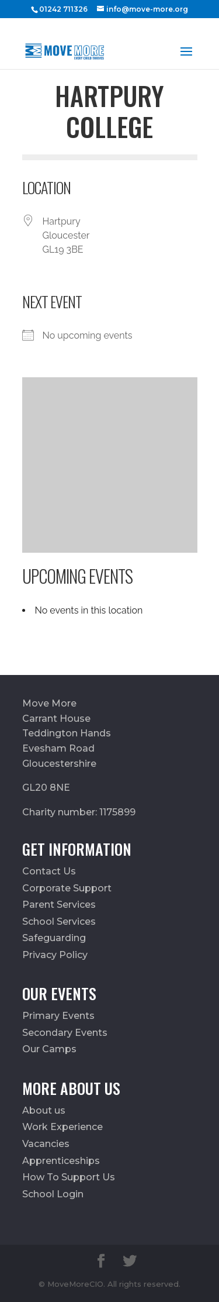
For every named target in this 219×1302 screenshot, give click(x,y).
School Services (59, 921)
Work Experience (62, 1126)
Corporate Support (67, 888)
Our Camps (49, 1049)
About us (43, 1110)
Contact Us (49, 871)
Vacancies (45, 1143)
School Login (53, 1194)
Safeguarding (54, 937)
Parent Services (59, 904)
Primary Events (58, 1015)
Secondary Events (64, 1032)
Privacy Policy (55, 954)
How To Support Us (68, 1177)
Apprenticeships (61, 1160)
